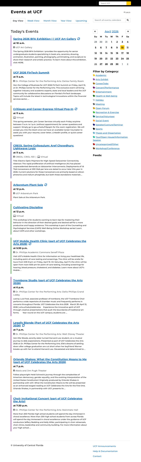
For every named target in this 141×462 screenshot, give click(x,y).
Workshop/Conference (108, 148)
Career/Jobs (102, 83)
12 (96, 53)
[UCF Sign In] (87, 3)
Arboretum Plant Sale (28, 184)
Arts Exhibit (102, 79)
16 (117, 53)
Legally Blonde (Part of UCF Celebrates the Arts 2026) (46, 324)
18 (127, 53)
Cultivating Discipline (28, 207)
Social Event (102, 120)
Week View (33, 21)
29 (95, 42)
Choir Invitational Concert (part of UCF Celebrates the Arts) (47, 400)
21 (106, 58)
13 (101, 53)
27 (101, 64)
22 (111, 58)
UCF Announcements (104, 446)
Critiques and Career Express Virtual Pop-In (43, 109)
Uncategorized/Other (107, 144)
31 (106, 42)
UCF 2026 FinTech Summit (31, 72)
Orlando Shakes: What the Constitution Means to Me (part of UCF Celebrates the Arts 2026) (50, 361)
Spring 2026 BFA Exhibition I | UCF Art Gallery (44, 38)
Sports (99, 129)
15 (112, 53)
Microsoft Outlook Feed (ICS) (109, 155)
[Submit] (128, 3)
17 (122, 53)
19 (95, 58)
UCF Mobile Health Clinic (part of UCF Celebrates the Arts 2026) (49, 242)
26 (95, 64)
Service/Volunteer (105, 116)
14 (106, 53)
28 (106, 64)
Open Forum (102, 108)
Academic (101, 75)
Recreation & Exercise (107, 112)
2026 (115, 31)
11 (128, 47)
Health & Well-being (106, 96)
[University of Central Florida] (29, 3)
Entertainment (104, 92)
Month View (50, 21)
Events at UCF (26, 11)
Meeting (100, 104)
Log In (127, 12)
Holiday (100, 100)
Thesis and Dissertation (108, 133)
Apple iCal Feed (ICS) (105, 155)
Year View (66, 21)
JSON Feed (122, 155)
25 (127, 58)
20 (101, 58)
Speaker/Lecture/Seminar (109, 125)
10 (122, 47)
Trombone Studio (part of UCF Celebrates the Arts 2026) (48, 282)
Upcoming (81, 21)
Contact (97, 456)
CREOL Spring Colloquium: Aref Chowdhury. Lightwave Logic (43, 147)
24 (122, 58)
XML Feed (118, 155)
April (108, 31)
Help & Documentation (105, 451)
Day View (18, 21)
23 (117, 58)
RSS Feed (114, 155)
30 (101, 42)
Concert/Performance (107, 88)
